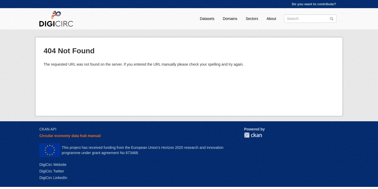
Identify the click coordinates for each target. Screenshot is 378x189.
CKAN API (47, 129)
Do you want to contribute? (314, 4)
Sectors (252, 19)
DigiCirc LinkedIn (53, 178)
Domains (230, 19)
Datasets (207, 19)
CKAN (253, 135)
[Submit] (331, 18)
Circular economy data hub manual (70, 136)
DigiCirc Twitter (51, 171)
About (271, 19)
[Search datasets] (310, 18)
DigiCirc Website (52, 164)
